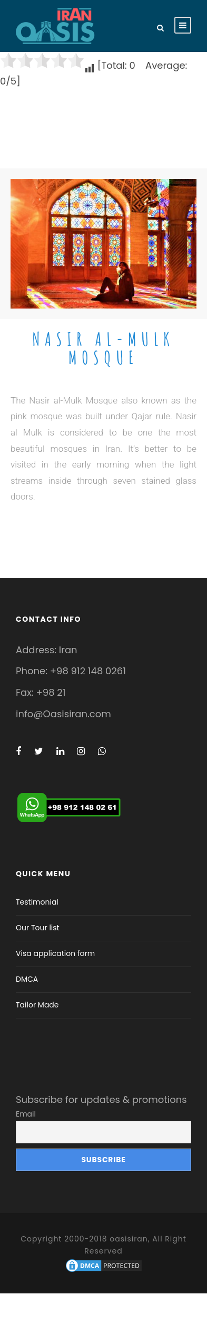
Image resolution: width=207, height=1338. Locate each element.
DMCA (27, 979)
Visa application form (55, 953)
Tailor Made (37, 1005)
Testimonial (37, 902)
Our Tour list (38, 927)
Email (26, 1114)
